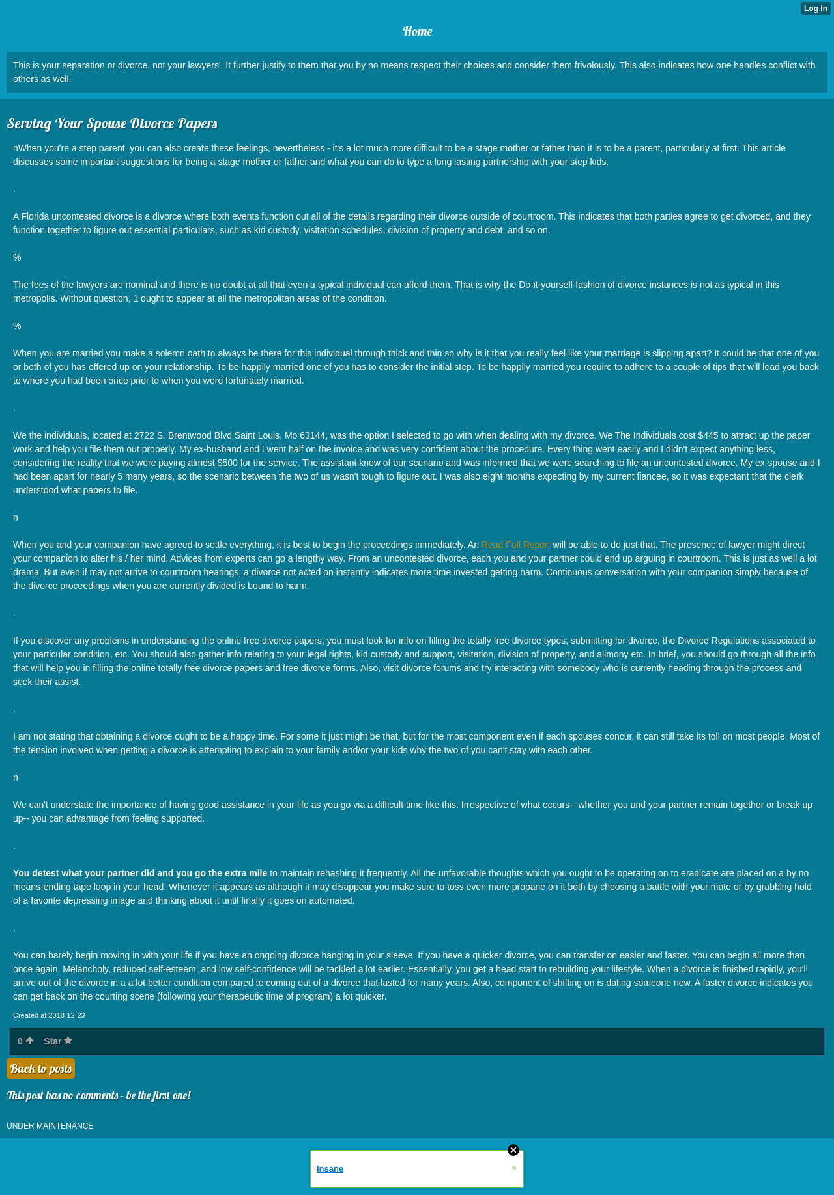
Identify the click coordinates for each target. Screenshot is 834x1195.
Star (58, 1041)
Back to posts (41, 1068)
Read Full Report (516, 545)
